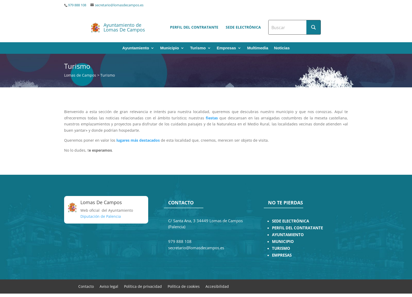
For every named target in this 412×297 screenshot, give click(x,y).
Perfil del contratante (194, 27)
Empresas (226, 48)
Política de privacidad (143, 286)
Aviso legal (109, 286)
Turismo (198, 48)
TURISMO (281, 248)
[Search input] (287, 27)
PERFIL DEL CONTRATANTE (297, 228)
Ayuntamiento (135, 48)
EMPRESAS (282, 255)
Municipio (169, 48)
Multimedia (257, 48)
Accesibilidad (217, 286)
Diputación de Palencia (100, 216)
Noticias (282, 48)
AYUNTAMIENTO (288, 234)
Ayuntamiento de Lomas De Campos (124, 27)
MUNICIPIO (283, 241)
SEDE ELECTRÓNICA (290, 221)
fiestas (212, 117)
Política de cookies (184, 286)
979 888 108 (77, 5)
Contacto (86, 286)
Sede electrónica (243, 27)
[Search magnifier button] (313, 27)
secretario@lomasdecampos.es (119, 5)
